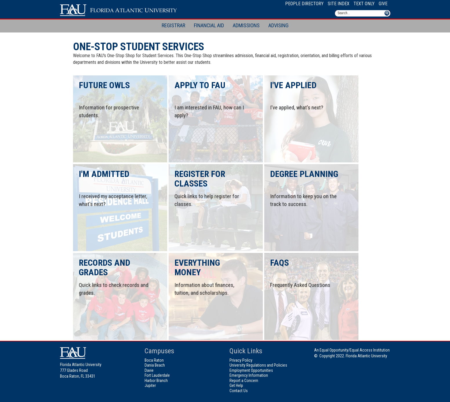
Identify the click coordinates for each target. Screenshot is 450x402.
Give (383, 3)
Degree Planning (304, 174)
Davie (149, 370)
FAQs (279, 263)
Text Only (364, 3)
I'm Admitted (104, 174)
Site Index (338, 3)
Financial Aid (209, 25)
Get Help (236, 385)
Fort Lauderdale (157, 375)
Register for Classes (199, 179)
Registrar (173, 25)
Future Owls (104, 85)
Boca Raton (154, 360)
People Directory (304, 3)
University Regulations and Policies (258, 365)
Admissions (246, 25)
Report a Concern (243, 380)
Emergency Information (248, 375)
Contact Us (238, 390)
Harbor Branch (156, 380)
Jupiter (150, 385)
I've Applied (293, 85)
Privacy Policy (240, 360)
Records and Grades (104, 267)
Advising (278, 25)
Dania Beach (155, 365)
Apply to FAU (199, 85)
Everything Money (197, 267)
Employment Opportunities (251, 370)
